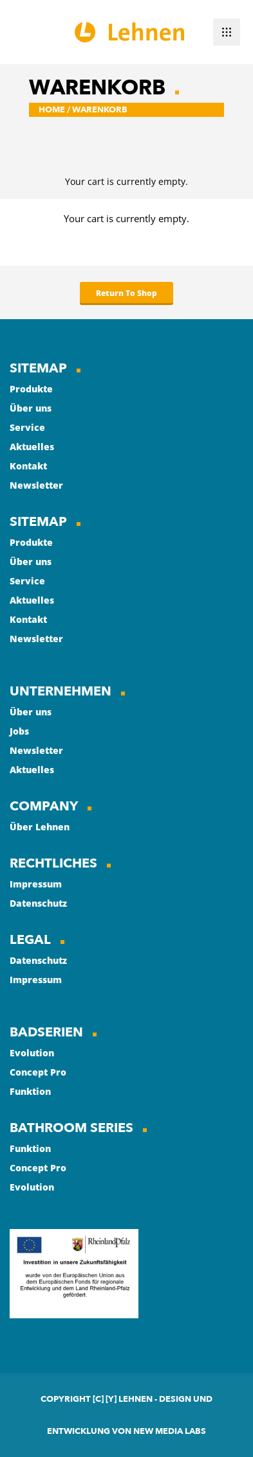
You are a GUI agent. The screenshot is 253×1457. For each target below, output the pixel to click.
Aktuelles (32, 447)
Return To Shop (126, 293)
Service (27, 427)
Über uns (31, 408)
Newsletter (36, 485)
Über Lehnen (40, 827)
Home (52, 110)
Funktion (30, 1091)
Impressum (36, 884)
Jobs (19, 731)
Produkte (31, 389)
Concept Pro (38, 1072)
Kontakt (28, 466)
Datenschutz (38, 903)
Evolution (32, 1053)
